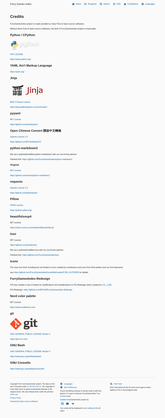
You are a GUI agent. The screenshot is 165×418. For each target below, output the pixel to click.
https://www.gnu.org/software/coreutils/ (27, 369)
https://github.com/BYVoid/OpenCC (25, 142)
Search (105, 4)
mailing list (91, 408)
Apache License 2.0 (19, 137)
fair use (15, 394)
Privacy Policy (15, 398)
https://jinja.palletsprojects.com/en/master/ (28, 107)
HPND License (16, 205)
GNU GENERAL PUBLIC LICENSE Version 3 (30, 351)
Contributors (131, 4)
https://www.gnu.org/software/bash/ (25, 356)
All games (90, 4)
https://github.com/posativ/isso (23, 245)
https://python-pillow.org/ (21, 210)
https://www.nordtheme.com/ (22, 307)
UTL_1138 (106, 285)
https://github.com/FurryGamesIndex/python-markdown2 (47, 159)
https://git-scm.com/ (18, 339)
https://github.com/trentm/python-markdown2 (30, 175)
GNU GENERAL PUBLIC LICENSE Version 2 (30, 334)
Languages (148, 4)
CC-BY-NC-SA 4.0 (34, 386)
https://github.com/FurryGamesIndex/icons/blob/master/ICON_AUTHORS (46, 272)
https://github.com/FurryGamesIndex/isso (40, 255)
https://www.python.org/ (20, 59)
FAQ (117, 4)
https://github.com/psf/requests (23, 193)
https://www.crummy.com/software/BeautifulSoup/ (32, 228)
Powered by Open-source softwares (24, 401)
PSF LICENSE (16, 54)
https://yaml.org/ (17, 72)
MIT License (15, 119)
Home (76, 4)
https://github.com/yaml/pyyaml (24, 124)
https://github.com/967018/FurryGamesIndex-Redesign (48, 290)
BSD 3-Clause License (20, 102)
